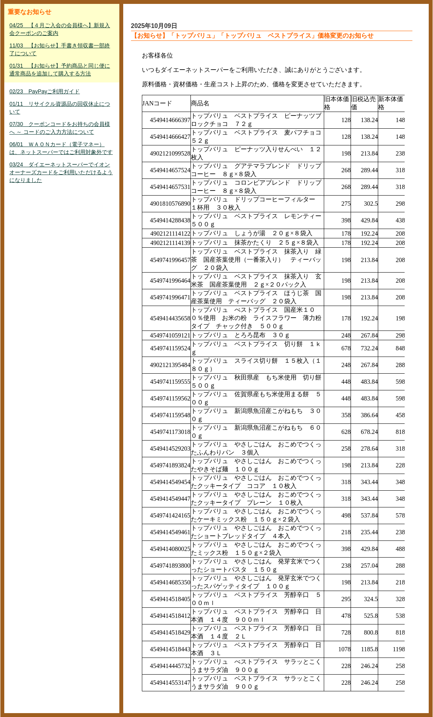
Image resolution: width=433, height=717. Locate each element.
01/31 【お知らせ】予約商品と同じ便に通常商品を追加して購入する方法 (59, 70)
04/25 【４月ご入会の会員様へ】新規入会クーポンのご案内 (59, 29)
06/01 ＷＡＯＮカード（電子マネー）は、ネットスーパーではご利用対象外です (61, 148)
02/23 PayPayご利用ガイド (44, 91)
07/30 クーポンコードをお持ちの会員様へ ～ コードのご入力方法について (59, 128)
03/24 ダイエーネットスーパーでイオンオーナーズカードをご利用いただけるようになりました (61, 172)
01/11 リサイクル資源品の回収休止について (59, 108)
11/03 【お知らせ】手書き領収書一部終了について (59, 49)
